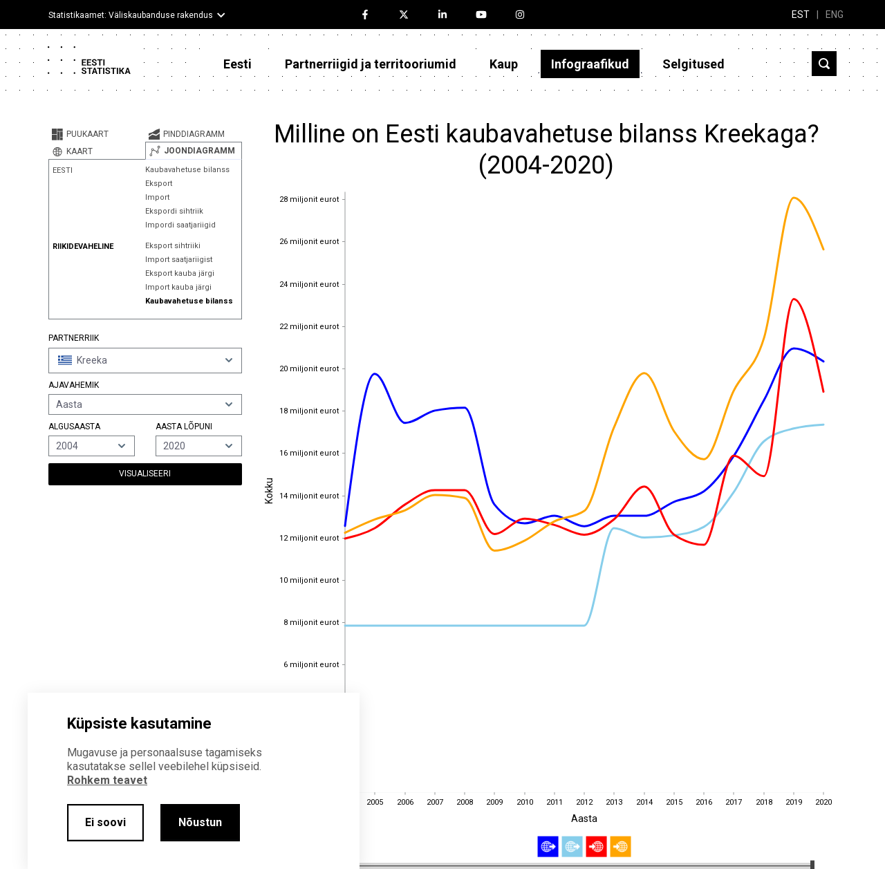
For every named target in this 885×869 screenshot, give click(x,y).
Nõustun (200, 822)
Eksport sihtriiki (173, 245)
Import (157, 197)
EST (801, 14)
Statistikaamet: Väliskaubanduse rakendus (130, 15)
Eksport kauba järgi (179, 273)
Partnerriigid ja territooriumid (370, 64)
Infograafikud (590, 64)
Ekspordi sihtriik (174, 211)
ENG (835, 14)
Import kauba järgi (178, 287)
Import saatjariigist (178, 259)
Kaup (504, 64)
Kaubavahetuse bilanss (187, 169)
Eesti (237, 64)
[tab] (96, 134)
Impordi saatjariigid (180, 225)
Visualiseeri (145, 473)
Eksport (158, 183)
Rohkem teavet (107, 780)
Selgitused (693, 64)
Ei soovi (105, 822)
